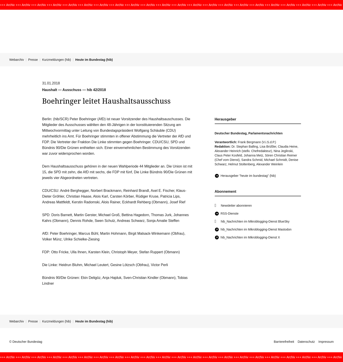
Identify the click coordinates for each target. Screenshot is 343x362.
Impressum (326, 341)
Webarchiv (16, 59)
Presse (33, 59)
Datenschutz (306, 341)
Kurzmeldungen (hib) (56, 59)
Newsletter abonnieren (236, 205)
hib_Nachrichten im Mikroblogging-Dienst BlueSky (255, 221)
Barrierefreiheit (284, 341)
